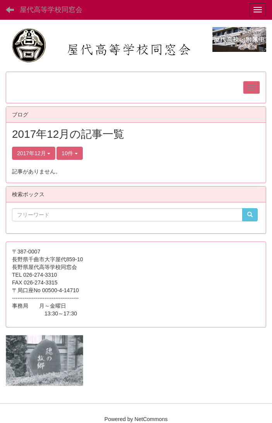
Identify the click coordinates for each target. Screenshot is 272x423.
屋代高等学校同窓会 (51, 10)
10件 (69, 153)
